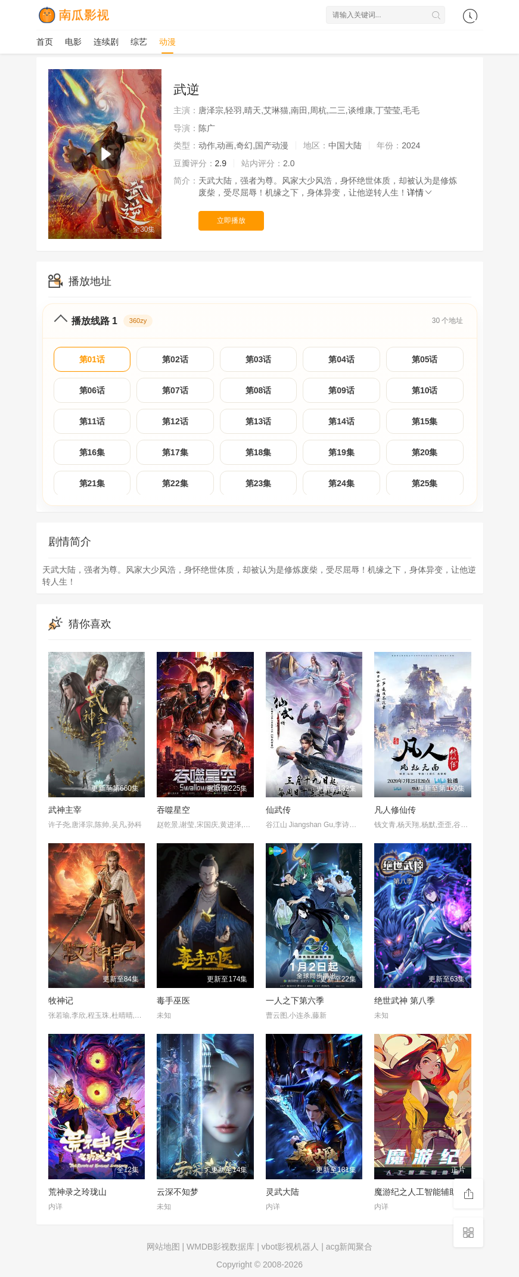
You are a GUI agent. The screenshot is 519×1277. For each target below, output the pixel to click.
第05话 (425, 359)
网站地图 (163, 1246)
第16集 (92, 452)
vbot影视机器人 (290, 1246)
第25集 (425, 483)
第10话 (425, 390)
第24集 (341, 483)
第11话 (92, 421)
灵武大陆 (282, 1192)
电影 (73, 41)
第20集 (425, 452)
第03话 (258, 359)
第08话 (258, 390)
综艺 (138, 41)
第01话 (92, 359)
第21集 (92, 483)
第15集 (425, 421)
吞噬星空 (173, 810)
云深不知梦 (177, 1192)
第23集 (258, 483)
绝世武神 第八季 (404, 1000)
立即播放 (231, 220)
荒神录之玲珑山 (77, 1192)
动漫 (167, 41)
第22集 (175, 483)
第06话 (92, 390)
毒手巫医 (173, 1000)
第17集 (175, 452)
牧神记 (60, 1000)
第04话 (341, 359)
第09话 (341, 390)
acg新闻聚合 (349, 1246)
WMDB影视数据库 (220, 1246)
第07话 (175, 390)
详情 (420, 192)
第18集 (258, 452)
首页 (44, 41)
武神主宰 (65, 810)
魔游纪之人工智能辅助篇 (420, 1192)
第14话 (341, 421)
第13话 (258, 421)
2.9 (220, 163)
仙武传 (278, 810)
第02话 (175, 359)
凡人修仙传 (395, 810)
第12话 (175, 421)
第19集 (341, 452)
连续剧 (106, 41)
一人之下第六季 (295, 1000)
